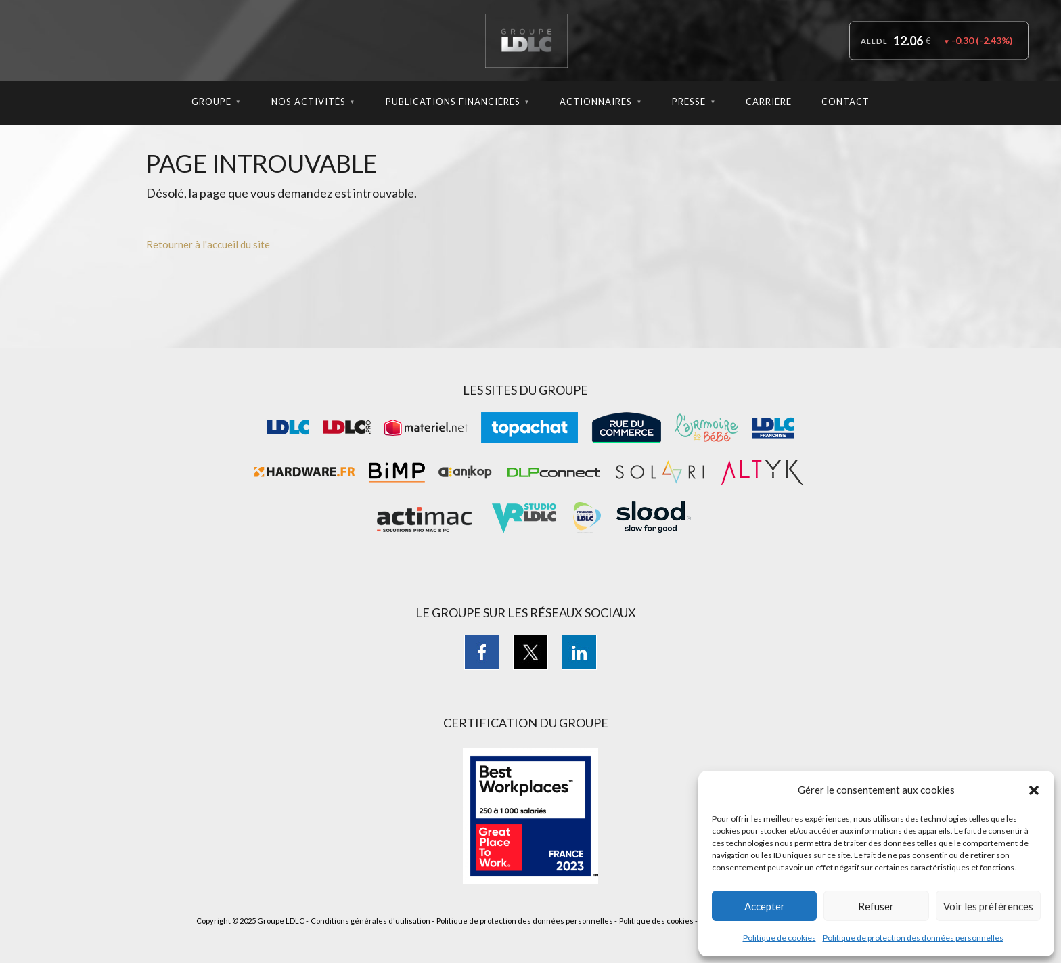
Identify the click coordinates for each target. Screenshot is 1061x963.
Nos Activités (313, 101)
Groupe (216, 101)
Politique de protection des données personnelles (913, 938)
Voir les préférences (988, 906)
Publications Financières (458, 101)
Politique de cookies (779, 938)
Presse (694, 101)
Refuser (876, 906)
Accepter (764, 906)
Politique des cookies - (658, 920)
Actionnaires (601, 101)
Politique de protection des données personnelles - (526, 920)
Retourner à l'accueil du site (208, 244)
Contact (845, 101)
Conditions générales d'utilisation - (372, 920)
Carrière (769, 101)
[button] (1034, 790)
